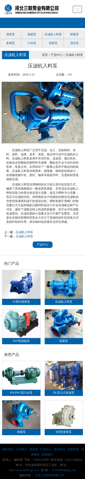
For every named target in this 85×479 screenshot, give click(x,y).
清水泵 (74, 43)
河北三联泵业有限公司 (49, 475)
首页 (45, 54)
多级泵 (10, 43)
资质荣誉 (73, 449)
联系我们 (47, 454)
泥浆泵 (53, 43)
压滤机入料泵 (53, 34)
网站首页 (8, 449)
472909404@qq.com (64, 470)
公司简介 (21, 449)
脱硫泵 (32, 34)
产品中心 (56, 54)
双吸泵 (74, 34)
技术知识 (59, 449)
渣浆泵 (10, 34)
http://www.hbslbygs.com (24, 470)
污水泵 (32, 43)
